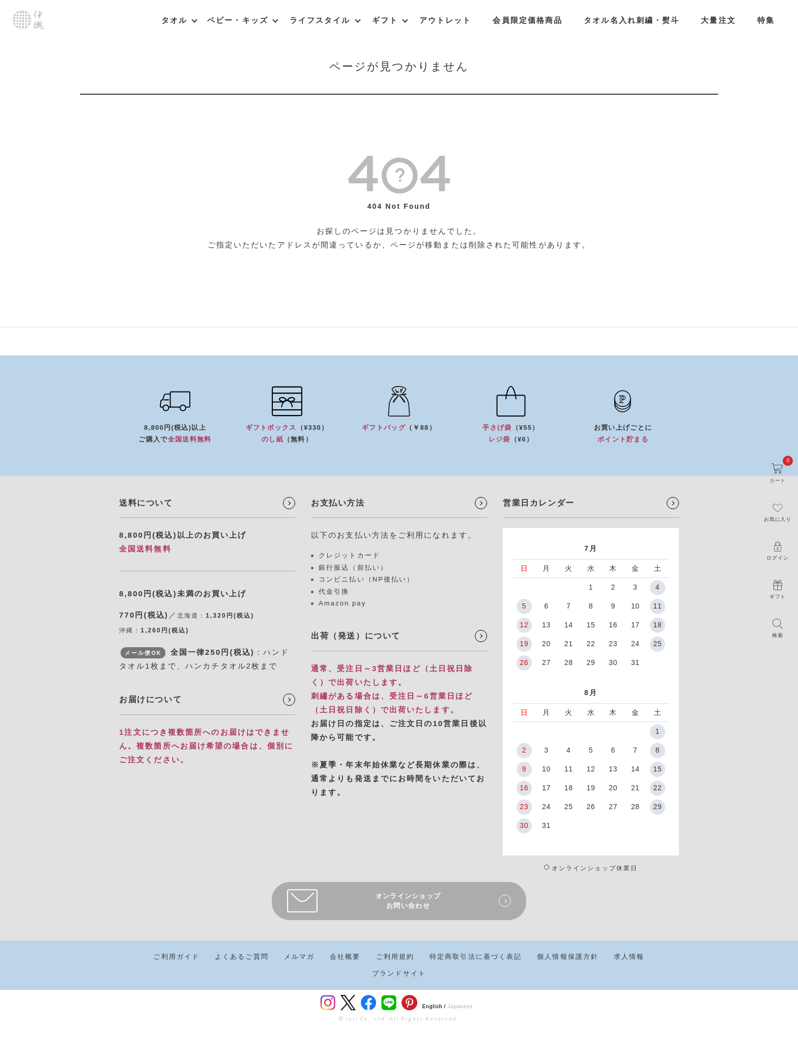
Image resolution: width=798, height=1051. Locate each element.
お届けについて (150, 699)
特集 (766, 20)
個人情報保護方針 (567, 956)
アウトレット (445, 20)
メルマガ (299, 956)
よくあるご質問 (242, 956)
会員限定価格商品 (527, 20)
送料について (146, 503)
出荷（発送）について (356, 635)
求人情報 (629, 956)
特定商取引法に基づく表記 (476, 956)
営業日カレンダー (539, 503)
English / (434, 1006)
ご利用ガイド (176, 956)
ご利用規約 (395, 956)
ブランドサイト (399, 973)
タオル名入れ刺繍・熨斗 (631, 20)
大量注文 (718, 20)
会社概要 (345, 956)
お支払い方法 (338, 503)
